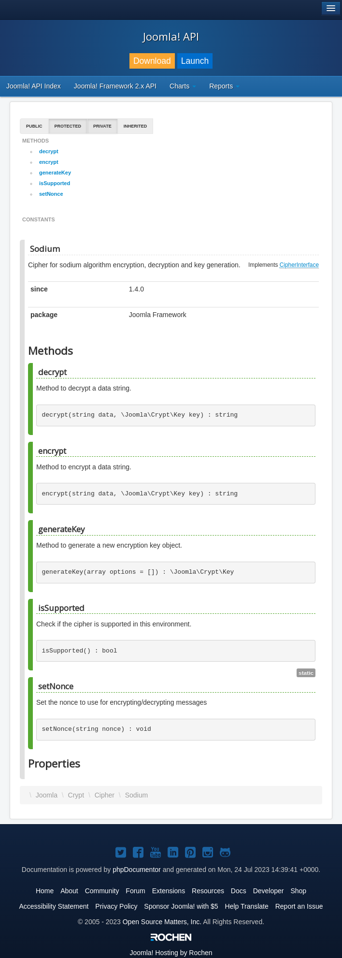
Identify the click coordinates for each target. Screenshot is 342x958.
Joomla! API (171, 36)
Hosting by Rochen (170, 953)
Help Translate (247, 906)
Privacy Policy (116, 906)
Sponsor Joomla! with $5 (181, 906)
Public (34, 126)
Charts (183, 86)
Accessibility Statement (53, 906)
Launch (195, 61)
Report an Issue (299, 906)
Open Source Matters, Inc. (162, 922)
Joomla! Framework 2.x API (115, 86)
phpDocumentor (137, 869)
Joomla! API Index (33, 86)
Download (152, 61)
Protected (68, 126)
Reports (224, 86)
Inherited (135, 126)
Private (102, 126)
